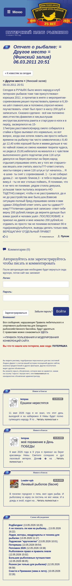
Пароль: (7, 292)
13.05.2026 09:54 (32, 545)
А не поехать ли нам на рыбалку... (28, 528)
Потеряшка (15, 545)
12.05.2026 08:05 (18, 561)
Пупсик (63, 236)
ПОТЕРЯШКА (59, 346)
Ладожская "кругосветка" (23, 541)
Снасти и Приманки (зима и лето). (28, 571)
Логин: (6, 278)
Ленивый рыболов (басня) (39, 484)
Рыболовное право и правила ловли (30, 551)
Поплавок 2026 (17, 548)
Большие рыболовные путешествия (29, 558)
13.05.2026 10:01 (48, 541)
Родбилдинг (16, 525)
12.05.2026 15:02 (18, 554)
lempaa (24, 399)
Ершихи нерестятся (34, 403)
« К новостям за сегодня (18, 73)
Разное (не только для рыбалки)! (28, 564)
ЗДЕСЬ (44, 332)
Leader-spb (27, 480)
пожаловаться (46, 237)
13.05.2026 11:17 (29, 538)
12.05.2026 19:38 (36, 548)
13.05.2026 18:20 (33, 525)
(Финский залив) (24, 80)
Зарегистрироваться (16, 313)
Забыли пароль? (43, 311)
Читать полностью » (47, 419)
